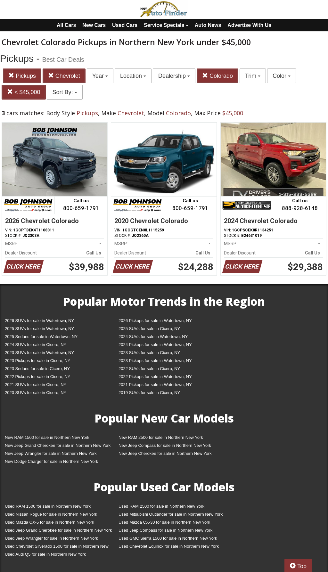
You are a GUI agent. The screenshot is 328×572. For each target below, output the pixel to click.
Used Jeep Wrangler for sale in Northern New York (51, 538)
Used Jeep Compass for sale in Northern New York (165, 530)
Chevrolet (64, 75)
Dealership (174, 76)
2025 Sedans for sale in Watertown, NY (41, 336)
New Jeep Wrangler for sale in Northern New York (51, 453)
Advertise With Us (249, 25)
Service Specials (166, 25)
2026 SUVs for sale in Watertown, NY (39, 320)
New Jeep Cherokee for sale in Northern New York (165, 453)
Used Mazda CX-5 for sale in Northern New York (49, 522)
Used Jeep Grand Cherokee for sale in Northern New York (58, 530)
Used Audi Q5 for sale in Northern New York (45, 554)
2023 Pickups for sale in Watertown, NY (155, 360)
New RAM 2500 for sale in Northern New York (161, 437)
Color (282, 76)
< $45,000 (23, 92)
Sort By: (64, 92)
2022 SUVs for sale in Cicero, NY (149, 368)
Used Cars (124, 25)
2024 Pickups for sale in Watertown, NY (155, 344)
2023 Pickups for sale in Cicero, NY (37, 360)
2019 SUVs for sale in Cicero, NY (149, 392)
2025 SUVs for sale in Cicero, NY (149, 328)
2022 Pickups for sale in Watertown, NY (155, 376)
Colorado (217, 75)
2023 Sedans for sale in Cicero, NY (37, 368)
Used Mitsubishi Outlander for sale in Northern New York (171, 514)
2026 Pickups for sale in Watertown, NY (155, 320)
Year (100, 76)
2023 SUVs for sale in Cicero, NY (149, 352)
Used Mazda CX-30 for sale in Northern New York (164, 522)
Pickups (22, 75)
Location (133, 76)
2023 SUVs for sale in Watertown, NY (39, 352)
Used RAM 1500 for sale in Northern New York (48, 506)
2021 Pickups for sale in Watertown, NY (155, 384)
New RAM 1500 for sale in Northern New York (47, 437)
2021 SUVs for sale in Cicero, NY (35, 384)
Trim (252, 76)
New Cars (94, 25)
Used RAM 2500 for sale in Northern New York (161, 506)
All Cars (66, 25)
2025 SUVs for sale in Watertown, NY (39, 328)
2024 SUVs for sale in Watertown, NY (153, 336)
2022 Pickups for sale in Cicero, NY (37, 376)
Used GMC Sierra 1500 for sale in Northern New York (168, 538)
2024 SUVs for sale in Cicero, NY (35, 344)
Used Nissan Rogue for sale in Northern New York (51, 514)
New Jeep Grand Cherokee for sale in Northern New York (58, 445)
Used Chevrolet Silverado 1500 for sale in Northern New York (57, 547)
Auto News (208, 25)
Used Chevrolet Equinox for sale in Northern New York (169, 546)
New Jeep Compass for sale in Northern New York (165, 445)
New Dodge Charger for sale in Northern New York (51, 461)
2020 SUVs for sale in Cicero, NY (35, 392)
